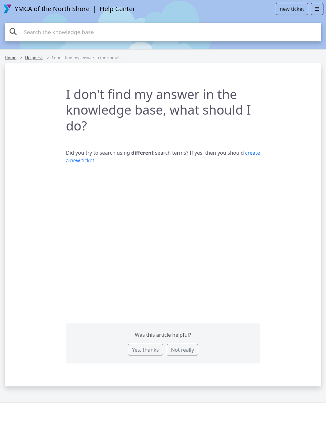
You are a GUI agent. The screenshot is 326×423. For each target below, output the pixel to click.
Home (10, 57)
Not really (182, 349)
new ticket (292, 8)
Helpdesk (34, 57)
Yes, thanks (145, 349)
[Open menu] (317, 9)
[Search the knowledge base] (163, 32)
